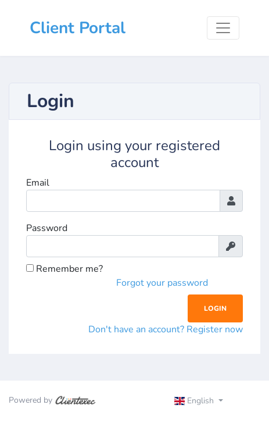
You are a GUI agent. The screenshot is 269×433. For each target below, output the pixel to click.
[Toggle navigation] (223, 28)
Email (37, 182)
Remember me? (64, 268)
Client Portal (77, 28)
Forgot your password (162, 282)
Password (46, 228)
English (195, 400)
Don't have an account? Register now (165, 329)
